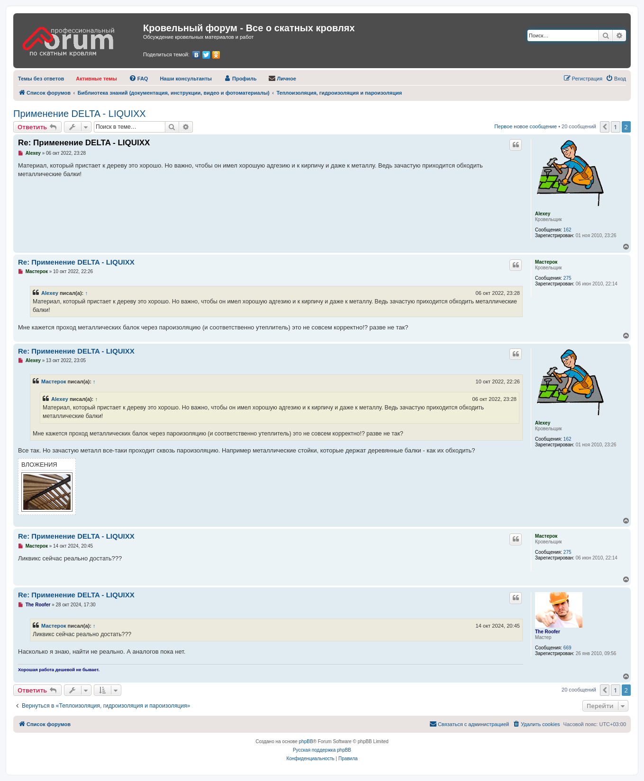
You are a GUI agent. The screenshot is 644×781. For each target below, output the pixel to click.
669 (567, 647)
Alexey (542, 213)
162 (567, 229)
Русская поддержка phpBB (322, 750)
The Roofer (547, 631)
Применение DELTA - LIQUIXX (79, 113)
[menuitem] (41, 78)
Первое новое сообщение (525, 126)
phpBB (306, 741)
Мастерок (546, 262)
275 (567, 278)
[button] (604, 127)
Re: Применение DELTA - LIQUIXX (84, 142)
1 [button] (615, 127)
